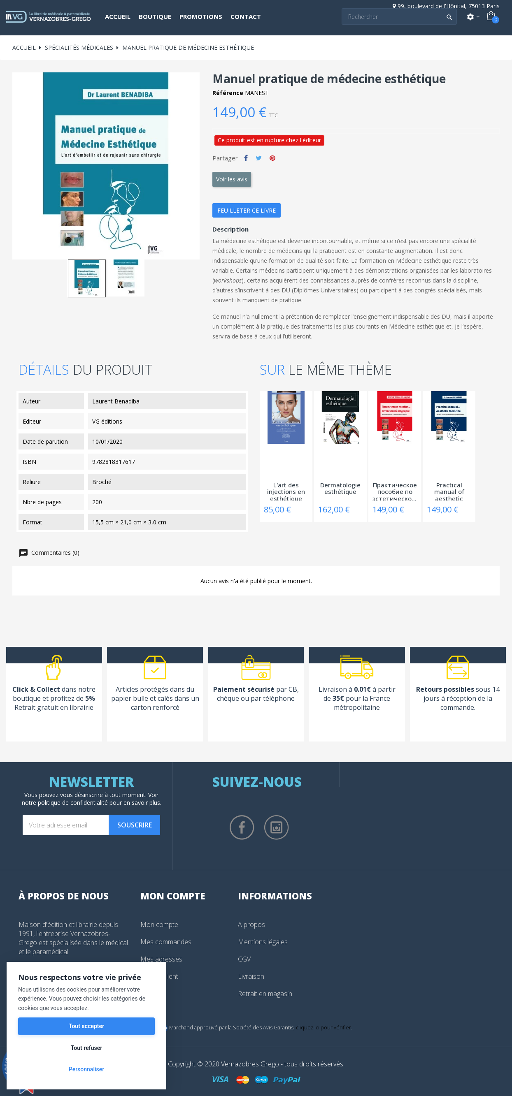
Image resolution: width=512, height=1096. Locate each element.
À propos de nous (64, 896)
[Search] (399, 16)
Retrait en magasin (265, 993)
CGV (244, 959)
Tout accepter (86, 1026)
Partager (246, 158)
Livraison (251, 976)
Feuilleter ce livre (246, 210)
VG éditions (107, 421)
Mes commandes (165, 941)
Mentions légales (263, 941)
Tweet (259, 158)
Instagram (276, 827)
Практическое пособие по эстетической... (394, 491)
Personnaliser (86, 1069)
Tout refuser (86, 1048)
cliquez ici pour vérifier (323, 1027)
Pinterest (272, 158)
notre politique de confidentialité (65, 802)
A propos (251, 924)
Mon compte (159, 924)
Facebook (242, 827)
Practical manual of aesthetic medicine (449, 491)
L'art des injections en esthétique (286, 491)
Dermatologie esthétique (340, 489)
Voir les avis (231, 179)
